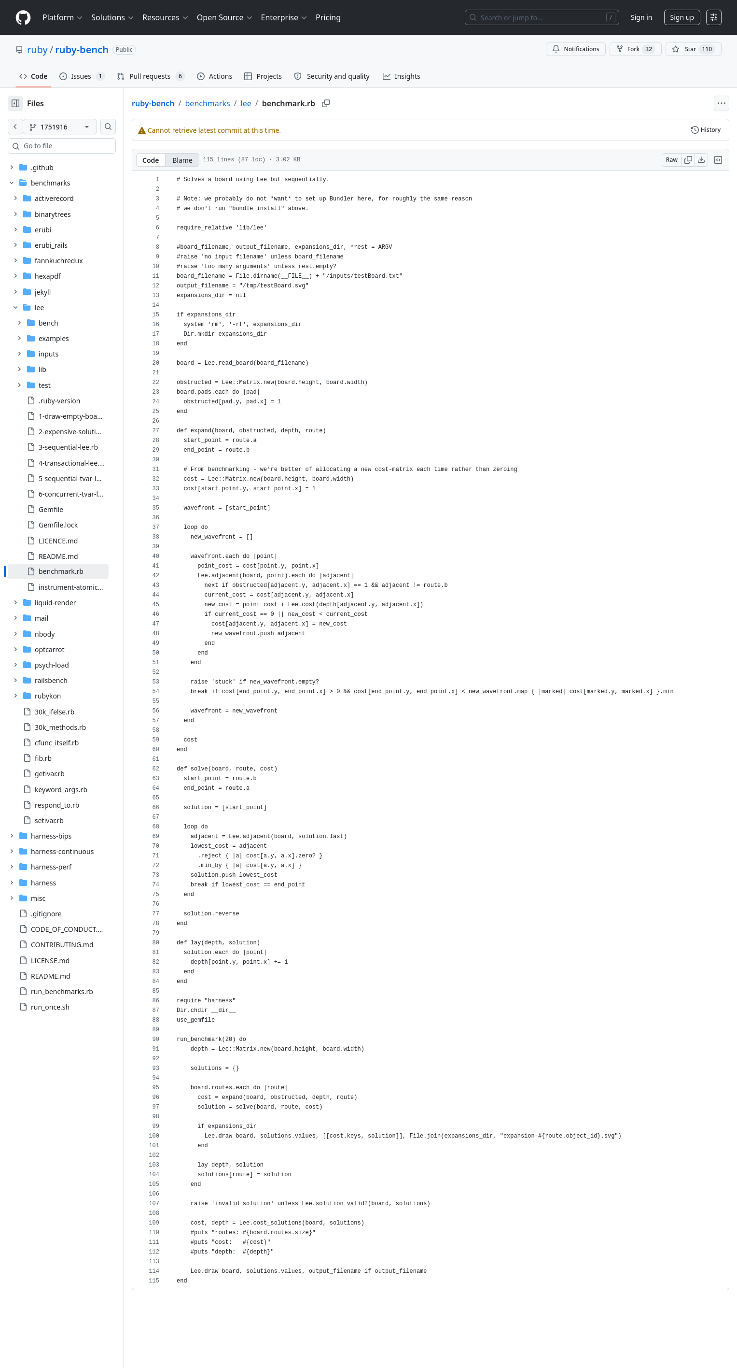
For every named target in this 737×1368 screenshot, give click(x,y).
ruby (37, 49)
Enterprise (284, 17)
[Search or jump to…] (542, 17)
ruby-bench (82, 49)
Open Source (225, 17)
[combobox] (81, 146)
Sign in (641, 17)
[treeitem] (73, 571)
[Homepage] (23, 18)
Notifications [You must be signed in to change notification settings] (575, 49)
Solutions (113, 17)
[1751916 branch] (75, 126)
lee (277, 103)
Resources (165, 17)
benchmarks (238, 103)
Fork (635, 49)
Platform (62, 17)
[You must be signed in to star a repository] (694, 49)
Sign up (682, 17)
